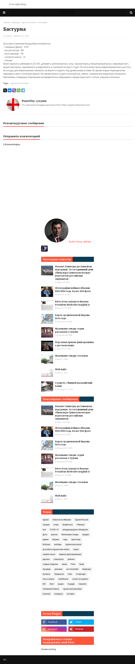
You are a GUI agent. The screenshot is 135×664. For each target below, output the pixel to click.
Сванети (82, 584)
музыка (46, 559)
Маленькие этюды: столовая (71, 355)
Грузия (46, 520)
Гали (70, 574)
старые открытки (50, 564)
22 (4, 660)
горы (65, 539)
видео (61, 584)
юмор (64, 564)
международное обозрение (75, 530)
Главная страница (11, 22)
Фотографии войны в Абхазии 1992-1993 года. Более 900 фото (73, 290)
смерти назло (49, 554)
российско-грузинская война (56, 549)
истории (70, 594)
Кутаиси (46, 574)
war (44, 530)
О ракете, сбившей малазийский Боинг (73, 384)
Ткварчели (59, 574)
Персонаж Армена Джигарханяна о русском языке (74, 344)
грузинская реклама (72, 589)
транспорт (75, 539)
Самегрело (59, 559)
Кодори (71, 584)
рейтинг (71, 559)
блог (52, 584)
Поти (73, 564)
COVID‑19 (54, 530)
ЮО (44, 584)
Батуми (55, 539)
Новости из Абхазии (62, 520)
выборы (57, 544)
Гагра (81, 564)
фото (45, 534)
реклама (58, 569)
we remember (72, 569)
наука (76, 549)
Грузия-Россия (81, 520)
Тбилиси (80, 525)
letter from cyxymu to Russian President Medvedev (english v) (72, 303)
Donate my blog (48, 649)
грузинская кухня (29, 22)
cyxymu (8, 36)
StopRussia (68, 525)
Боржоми (87, 569)
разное (54, 534)
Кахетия (46, 594)
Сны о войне (48, 579)
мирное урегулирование (70, 554)
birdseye (46, 544)
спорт (56, 525)
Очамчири (80, 574)
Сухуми (46, 525)
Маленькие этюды (70, 534)
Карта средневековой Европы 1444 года (72, 317)
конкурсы (58, 594)
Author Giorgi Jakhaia (67, 241)
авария (85, 534)
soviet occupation (80, 579)
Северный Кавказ (51, 589)
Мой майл (60, 369)
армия (45, 539)
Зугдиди (47, 569)
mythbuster (63, 579)
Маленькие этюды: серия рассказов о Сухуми (69, 330)
